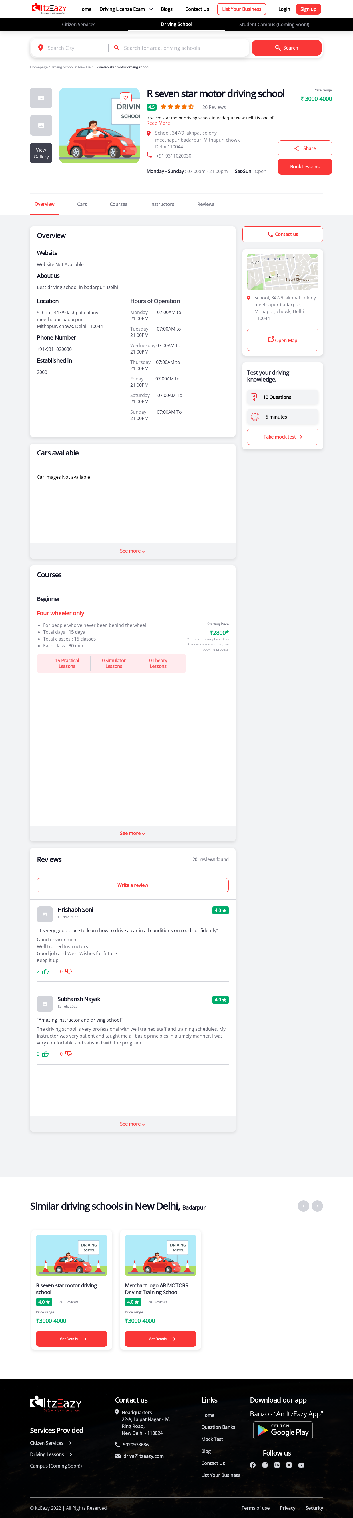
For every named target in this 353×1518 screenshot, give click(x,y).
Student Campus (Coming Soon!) (274, 24)
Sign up (308, 9)
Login (284, 9)
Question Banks (218, 1427)
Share (305, 148)
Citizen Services (78, 24)
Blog (206, 1451)
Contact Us (197, 9)
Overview (44, 204)
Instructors (162, 204)
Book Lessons (305, 167)
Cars (82, 204)
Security (314, 1508)
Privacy (287, 1508)
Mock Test (212, 1439)
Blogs (167, 9)
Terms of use (256, 1508)
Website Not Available (60, 264)
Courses (118, 204)
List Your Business (241, 9)
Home (84, 9)
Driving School (176, 24)
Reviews (214, 107)
